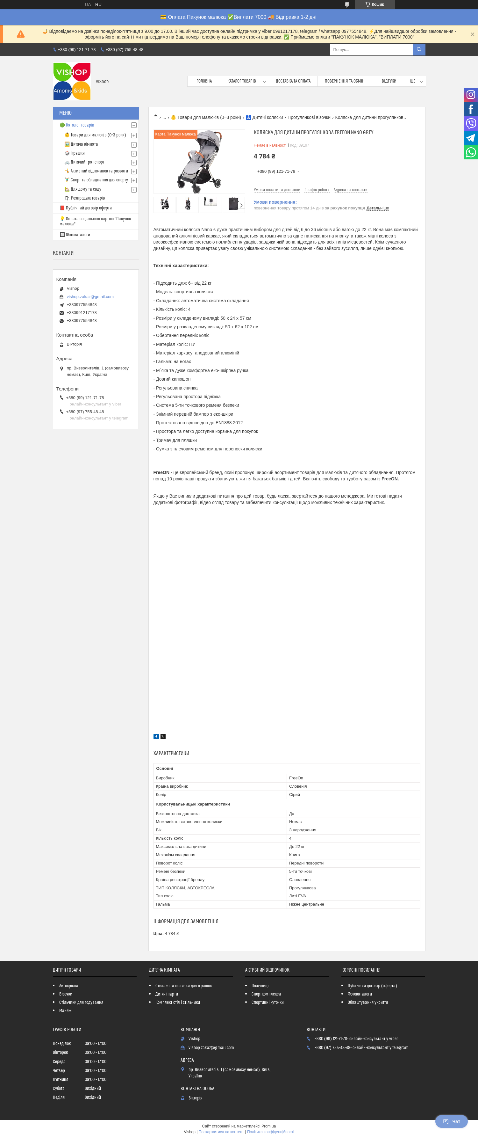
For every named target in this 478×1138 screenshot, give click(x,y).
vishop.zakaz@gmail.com (90, 296)
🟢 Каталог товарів (77, 125)
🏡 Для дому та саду (82, 189)
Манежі (65, 1010)
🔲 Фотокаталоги (75, 234)
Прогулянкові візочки (309, 117)
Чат (451, 1121)
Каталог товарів (241, 81)
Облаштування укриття (368, 1002)
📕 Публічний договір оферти (86, 208)
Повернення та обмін (345, 81)
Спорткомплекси (266, 994)
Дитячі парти (166, 994)
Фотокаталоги (360, 994)
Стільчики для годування (81, 1002)
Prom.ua (268, 1126)
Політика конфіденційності (270, 1132)
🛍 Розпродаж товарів (84, 198)
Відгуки (389, 81)
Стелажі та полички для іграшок (183, 985)
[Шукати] (419, 49)
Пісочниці (260, 985)
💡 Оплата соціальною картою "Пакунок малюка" (95, 221)
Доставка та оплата (293, 81)
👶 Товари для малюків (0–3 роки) (206, 117)
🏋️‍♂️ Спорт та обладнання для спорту (96, 180)
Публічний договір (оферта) (372, 985)
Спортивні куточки (268, 1002)
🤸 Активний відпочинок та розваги (96, 171)
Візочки (65, 994)
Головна (204, 81)
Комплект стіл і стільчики (177, 1002)
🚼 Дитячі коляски (264, 117)
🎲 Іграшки (74, 153)
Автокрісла (68, 985)
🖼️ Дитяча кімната (81, 144)
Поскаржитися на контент (221, 1132)
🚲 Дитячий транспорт (84, 162)
